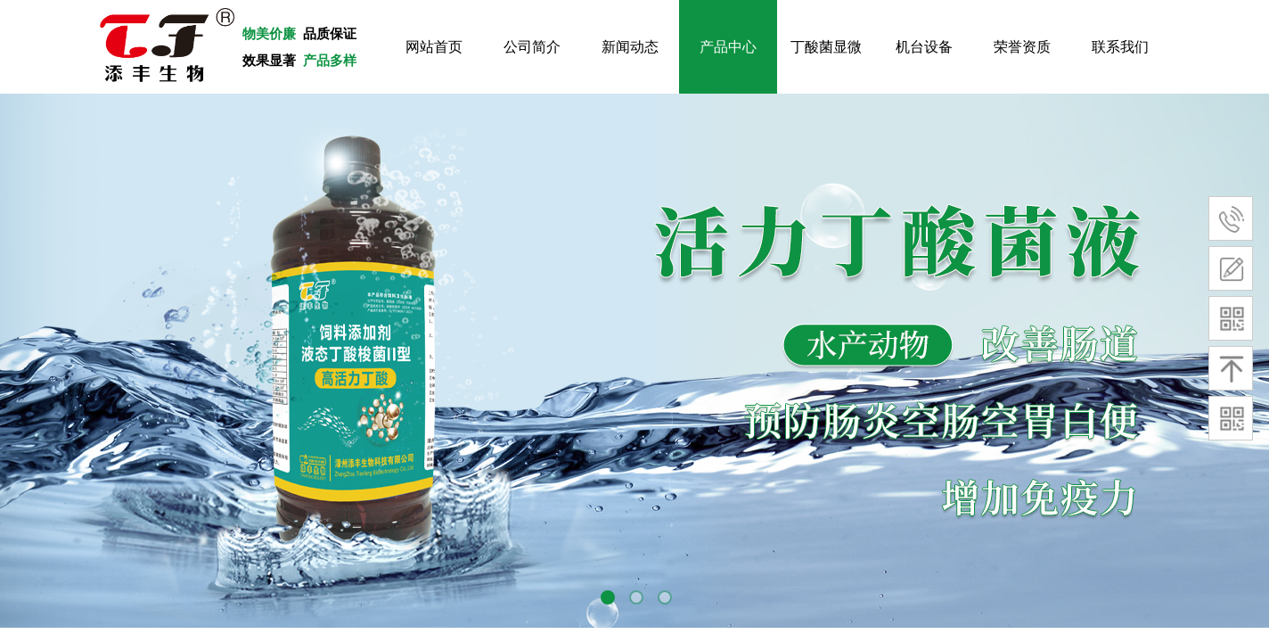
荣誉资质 (1022, 46)
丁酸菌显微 (826, 46)
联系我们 (1120, 46)
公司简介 (532, 46)
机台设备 (924, 46)
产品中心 (728, 46)
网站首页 (434, 46)
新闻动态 (630, 46)
